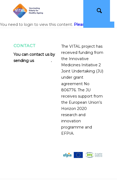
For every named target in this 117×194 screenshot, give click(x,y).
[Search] (96, 11)
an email (43, 60)
